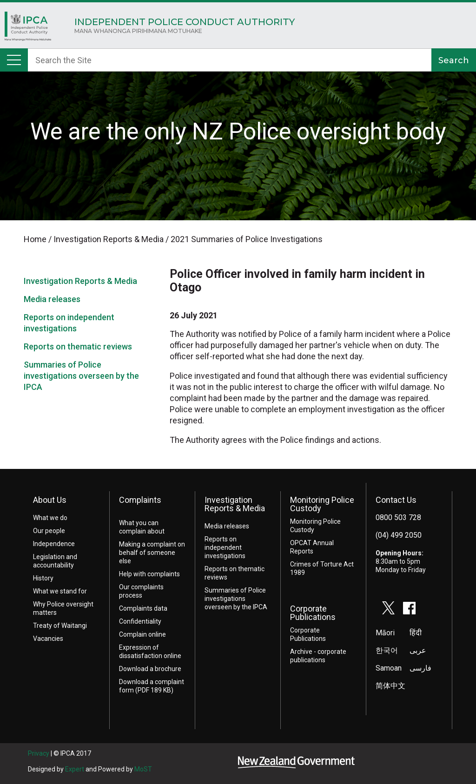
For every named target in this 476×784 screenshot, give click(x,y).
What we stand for (60, 591)
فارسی (420, 668)
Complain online (142, 634)
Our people (49, 530)
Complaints (140, 500)
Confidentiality (140, 621)
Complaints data (143, 608)
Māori (385, 632)
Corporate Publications (313, 613)
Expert (74, 769)
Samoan (389, 668)
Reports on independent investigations (225, 547)
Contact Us (396, 500)
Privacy (38, 753)
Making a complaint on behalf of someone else (152, 552)
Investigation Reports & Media (80, 281)
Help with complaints (149, 574)
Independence (54, 543)
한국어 (387, 650)
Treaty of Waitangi (60, 625)
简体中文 (390, 685)
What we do (50, 517)
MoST (143, 769)
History (43, 578)
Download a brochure (150, 668)
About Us (49, 500)
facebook (409, 607)
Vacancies (48, 638)
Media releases (52, 299)
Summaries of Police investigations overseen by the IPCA (81, 376)
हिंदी (416, 632)
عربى (418, 650)
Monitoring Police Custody (322, 504)
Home (28, 28)
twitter (388, 607)
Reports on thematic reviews (78, 346)
